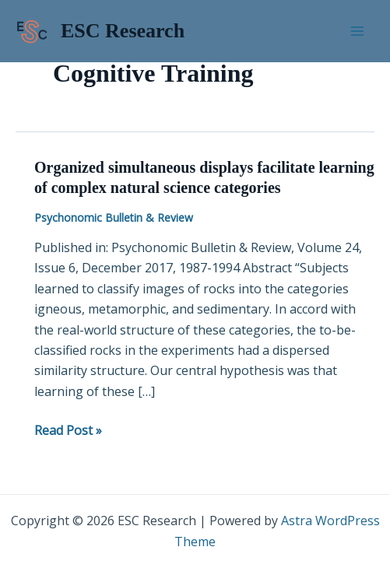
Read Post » (68, 429)
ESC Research (122, 30)
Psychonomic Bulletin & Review (113, 217)
